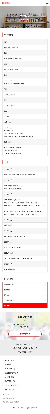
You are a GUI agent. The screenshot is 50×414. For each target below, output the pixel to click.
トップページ (9, 360)
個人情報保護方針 (8, 398)
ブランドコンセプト (10, 300)
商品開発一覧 (10, 381)
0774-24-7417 (25, 348)
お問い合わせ (25, 333)
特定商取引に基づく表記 (10, 402)
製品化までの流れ (11, 373)
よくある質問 (9, 377)
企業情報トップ (9, 284)
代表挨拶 (7, 290)
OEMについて (10, 368)
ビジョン (7, 295)
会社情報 (8, 364)
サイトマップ (6, 394)
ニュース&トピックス (12, 385)
